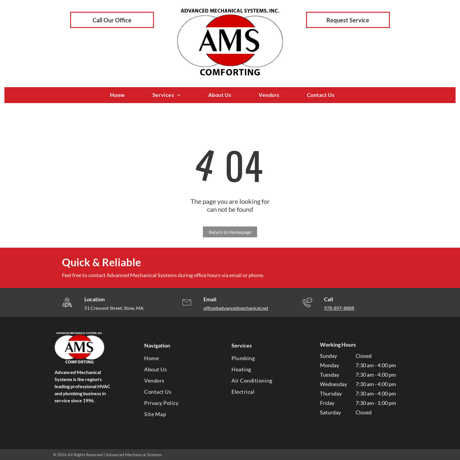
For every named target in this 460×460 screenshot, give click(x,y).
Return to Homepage (230, 232)
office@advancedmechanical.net (235, 308)
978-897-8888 (339, 308)
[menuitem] (125, 95)
